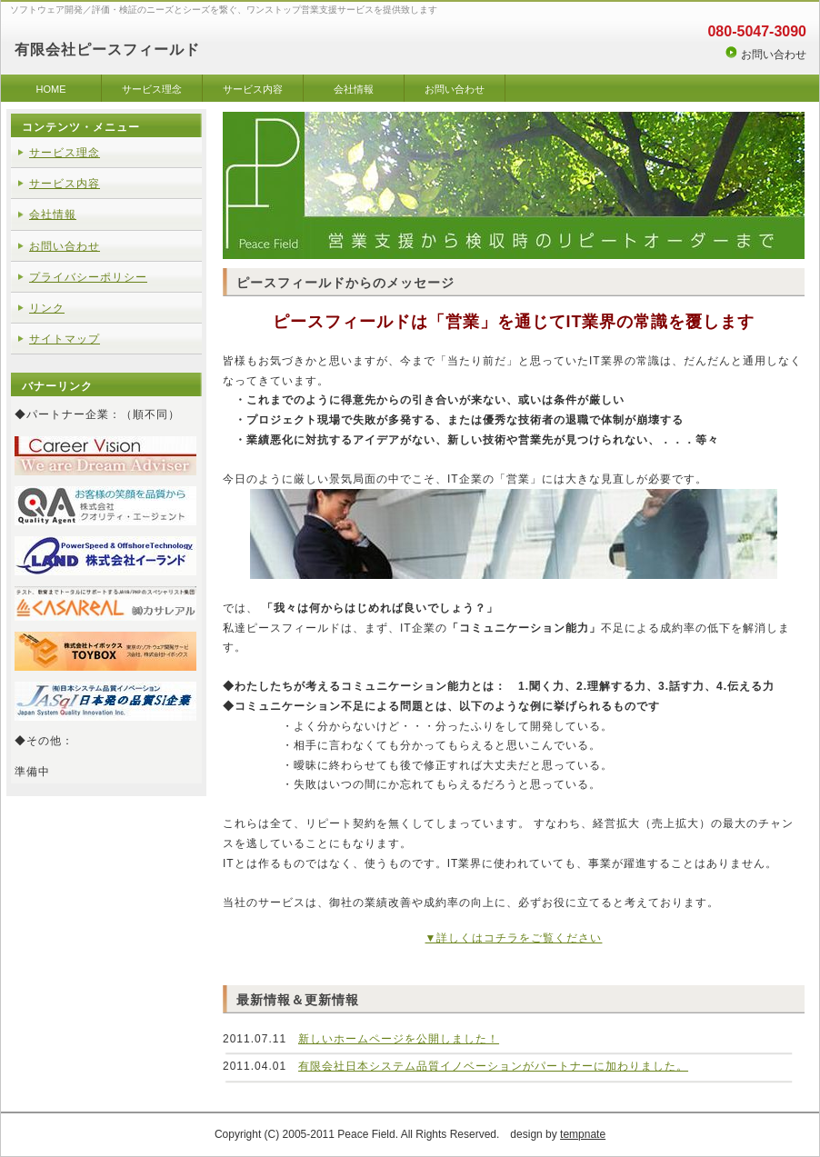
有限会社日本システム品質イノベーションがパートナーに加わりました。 (493, 1066)
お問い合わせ (773, 54)
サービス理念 (152, 89)
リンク (47, 308)
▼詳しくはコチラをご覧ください (514, 938)
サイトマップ (64, 339)
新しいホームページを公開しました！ (398, 1038)
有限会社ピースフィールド (107, 49)
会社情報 (354, 89)
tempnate (582, 1134)
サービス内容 (253, 89)
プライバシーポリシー (88, 277)
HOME (51, 89)
